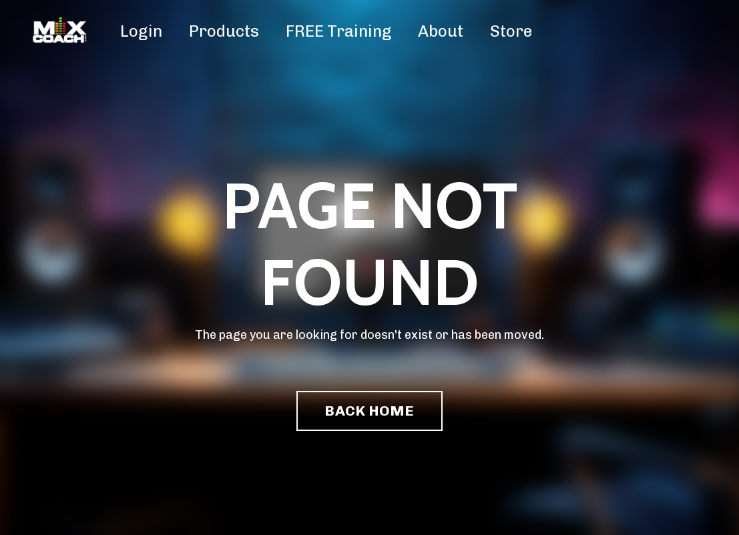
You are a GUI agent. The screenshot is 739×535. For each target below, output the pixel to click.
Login (141, 31)
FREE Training (338, 31)
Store (511, 31)
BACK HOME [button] (369, 410)
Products (224, 31)
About (440, 31)
